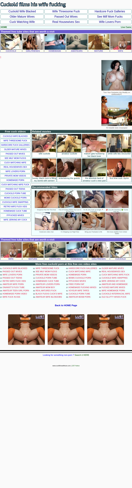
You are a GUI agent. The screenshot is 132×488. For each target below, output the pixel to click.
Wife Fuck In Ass (11, 297)
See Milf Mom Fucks (110, 16)
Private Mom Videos (15, 176)
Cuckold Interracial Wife (116, 294)
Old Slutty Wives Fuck (114, 297)
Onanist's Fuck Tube (14, 287)
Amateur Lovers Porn (48, 284)
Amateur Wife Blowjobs (49, 297)
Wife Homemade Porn (113, 291)
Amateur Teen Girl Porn (16, 291)
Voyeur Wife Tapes (79, 291)
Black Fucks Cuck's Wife (49, 294)
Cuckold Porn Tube (15, 193)
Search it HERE (82, 355)
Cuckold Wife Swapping (15, 202)
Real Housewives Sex (66, 21)
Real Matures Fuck (46, 291)
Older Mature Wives (22, 16)
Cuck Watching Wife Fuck (15, 185)
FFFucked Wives (15, 215)
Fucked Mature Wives (113, 287)
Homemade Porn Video (15, 294)
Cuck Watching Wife (22, 21)
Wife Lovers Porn (110, 21)
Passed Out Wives (66, 16)
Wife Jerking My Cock (15, 220)
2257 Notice (76, 366)
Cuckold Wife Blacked (22, 11)
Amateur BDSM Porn (79, 297)
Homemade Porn (15, 180)
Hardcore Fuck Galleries (110, 11)
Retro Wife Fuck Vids (15, 207)
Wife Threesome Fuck (66, 11)
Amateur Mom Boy (45, 287)
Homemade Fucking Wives (82, 287)
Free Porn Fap (76, 284)
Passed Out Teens (15, 189)
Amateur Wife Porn (13, 284)
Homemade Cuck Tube (15, 211)
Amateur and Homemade (115, 284)
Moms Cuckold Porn (15, 198)
